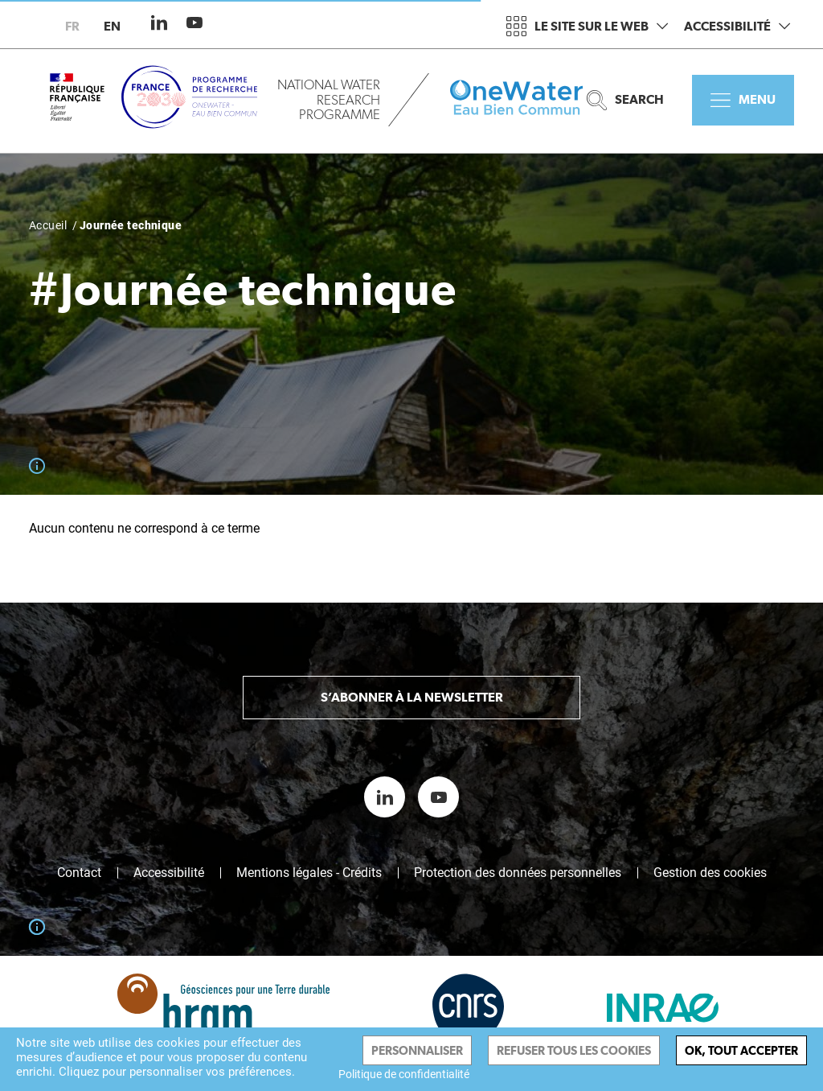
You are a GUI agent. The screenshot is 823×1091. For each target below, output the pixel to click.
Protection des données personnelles (517, 873)
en (112, 26)
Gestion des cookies (710, 873)
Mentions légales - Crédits (309, 873)
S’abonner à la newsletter (412, 697)
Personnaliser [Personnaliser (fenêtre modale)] (417, 1050)
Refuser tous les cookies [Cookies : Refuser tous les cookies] (574, 1050)
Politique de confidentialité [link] (403, 1074)
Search (625, 100)
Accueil (48, 225)
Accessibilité (737, 26)
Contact (79, 873)
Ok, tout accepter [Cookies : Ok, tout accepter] (741, 1050)
